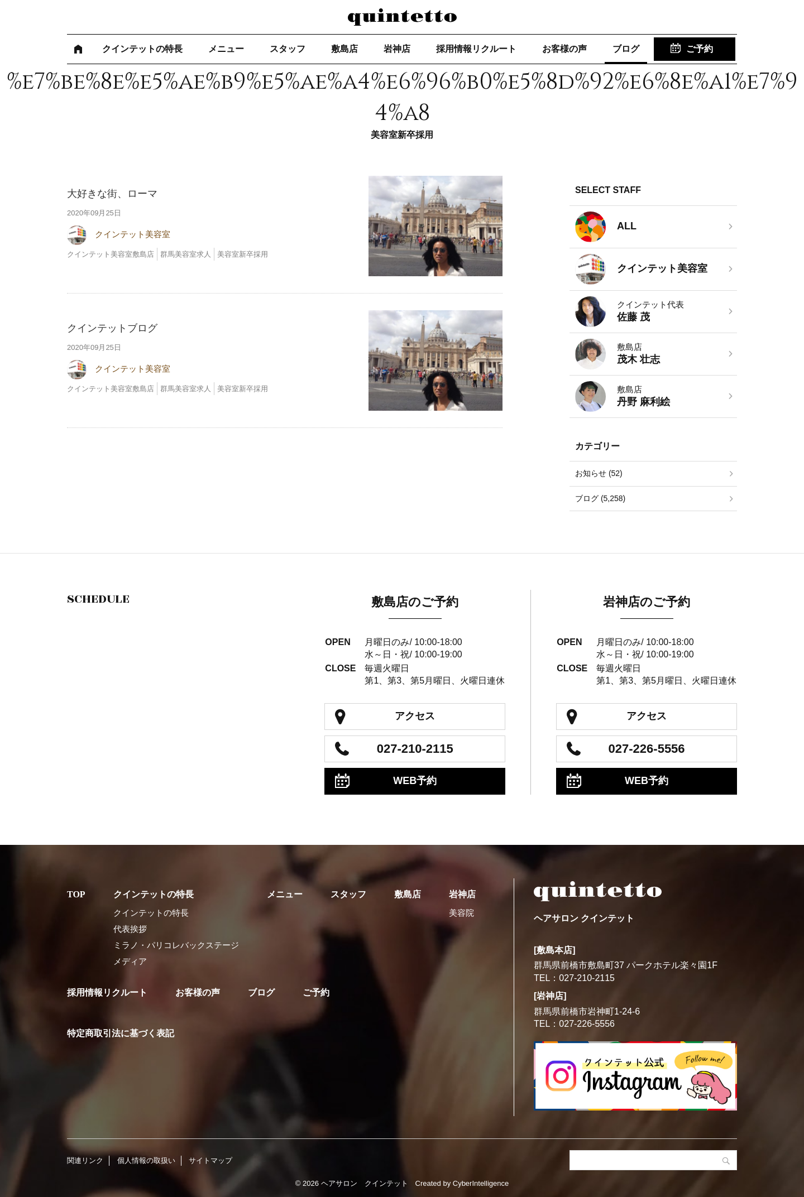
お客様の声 (564, 49)
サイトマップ (210, 1160)
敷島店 (344, 49)
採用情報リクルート (476, 49)
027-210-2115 (415, 749)
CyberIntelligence (481, 1183)
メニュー (226, 49)
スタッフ (287, 49)
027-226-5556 (647, 749)
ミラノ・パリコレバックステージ (176, 945)
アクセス (415, 716)
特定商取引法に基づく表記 (120, 1033)
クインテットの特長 (142, 49)
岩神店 (397, 49)
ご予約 (699, 49)
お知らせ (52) (599, 473)
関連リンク (85, 1160)
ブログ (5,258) (600, 498)
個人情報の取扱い (146, 1160)
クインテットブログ (112, 328)
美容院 (461, 912)
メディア (130, 961)
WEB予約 (415, 780)
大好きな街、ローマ (112, 193)
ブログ (625, 49)
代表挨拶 (130, 929)
